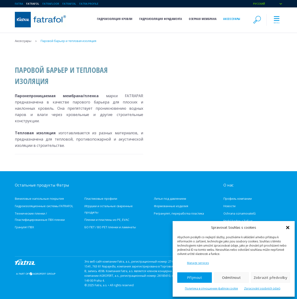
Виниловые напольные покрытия (39, 198)
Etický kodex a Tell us (238, 221)
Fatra (19, 3)
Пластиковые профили (100, 198)
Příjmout (194, 277)
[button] (287, 227)
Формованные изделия (171, 206)
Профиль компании (237, 198)
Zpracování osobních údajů (262, 288)
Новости (229, 206)
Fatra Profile (88, 3)
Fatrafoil (69, 3)
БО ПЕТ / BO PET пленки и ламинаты (110, 227)
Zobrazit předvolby (270, 277)
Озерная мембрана (202, 19)
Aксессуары (231, 19)
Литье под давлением (170, 198)
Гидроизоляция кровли (114, 19)
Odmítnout (231, 277)
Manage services (198, 263)
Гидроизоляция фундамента (160, 19)
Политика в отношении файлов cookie (211, 288)
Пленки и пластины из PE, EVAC (106, 220)
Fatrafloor (50, 3)
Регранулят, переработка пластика (179, 213)
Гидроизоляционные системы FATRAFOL (44, 206)
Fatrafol (32, 3)
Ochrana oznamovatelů (239, 213)
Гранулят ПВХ (24, 227)
